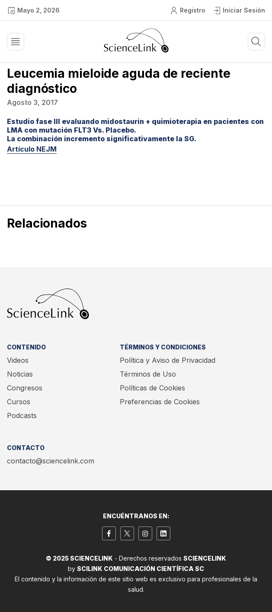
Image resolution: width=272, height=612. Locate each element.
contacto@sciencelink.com (50, 461)
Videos (18, 360)
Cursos (18, 401)
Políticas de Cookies (152, 388)
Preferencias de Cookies (160, 401)
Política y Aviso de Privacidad (167, 360)
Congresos (24, 388)
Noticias (20, 374)
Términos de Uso (148, 374)
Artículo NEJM (32, 149)
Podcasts (22, 415)
